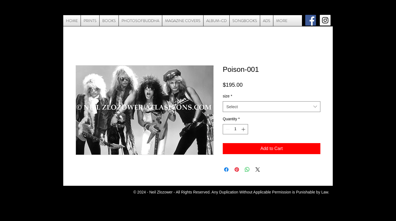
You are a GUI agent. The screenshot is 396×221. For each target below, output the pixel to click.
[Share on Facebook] (226, 169)
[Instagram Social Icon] (325, 20)
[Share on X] (257, 169)
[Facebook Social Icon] (310, 20)
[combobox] (271, 106)
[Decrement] (227, 129)
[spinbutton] (235, 129)
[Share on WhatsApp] (247, 169)
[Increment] (243, 129)
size (227, 96)
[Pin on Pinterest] (236, 169)
